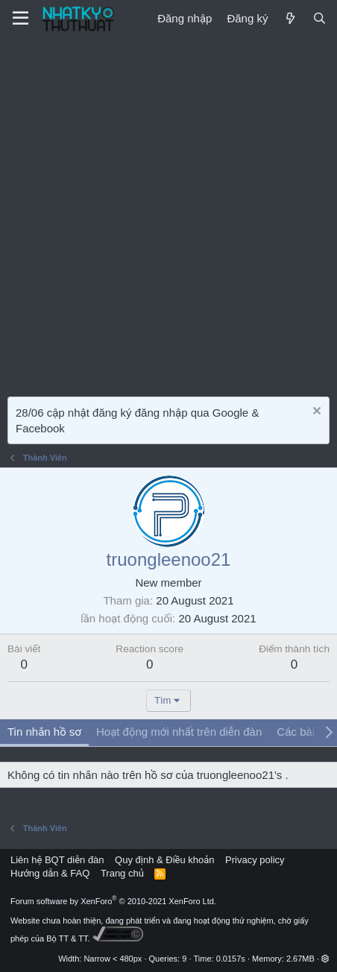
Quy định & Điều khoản (164, 859)
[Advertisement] (168, 213)
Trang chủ (122, 873)
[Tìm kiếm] (319, 18)
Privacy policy (254, 859)
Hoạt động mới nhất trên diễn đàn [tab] (179, 731)
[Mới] (289, 18)
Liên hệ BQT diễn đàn (57, 859)
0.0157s (230, 958)
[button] (325, 958)
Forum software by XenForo (113, 901)
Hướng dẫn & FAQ (49, 873)
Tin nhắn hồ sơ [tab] (44, 731)
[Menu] (20, 18)
